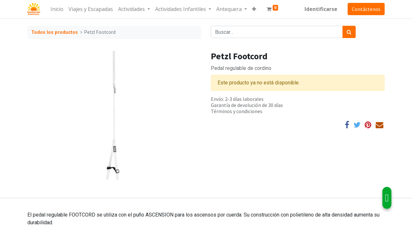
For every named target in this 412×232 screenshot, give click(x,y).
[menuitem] (57, 9)
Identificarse (320, 9)
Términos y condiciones (236, 111)
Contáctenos (366, 9)
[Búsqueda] (349, 32)
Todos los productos (54, 32)
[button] (254, 9)
